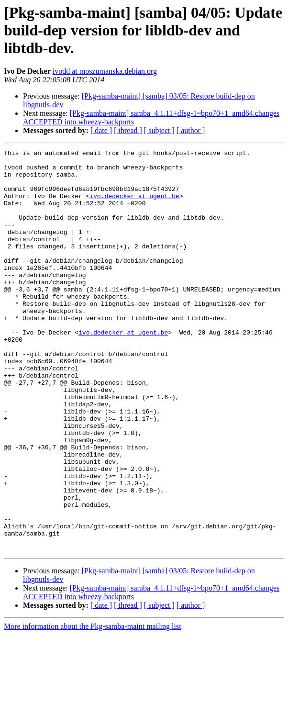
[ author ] (191, 130)
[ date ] (101, 130)
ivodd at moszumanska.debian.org (105, 71)
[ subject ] (159, 130)
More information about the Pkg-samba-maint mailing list (92, 707)
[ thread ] (128, 130)
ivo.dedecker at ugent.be (134, 205)
